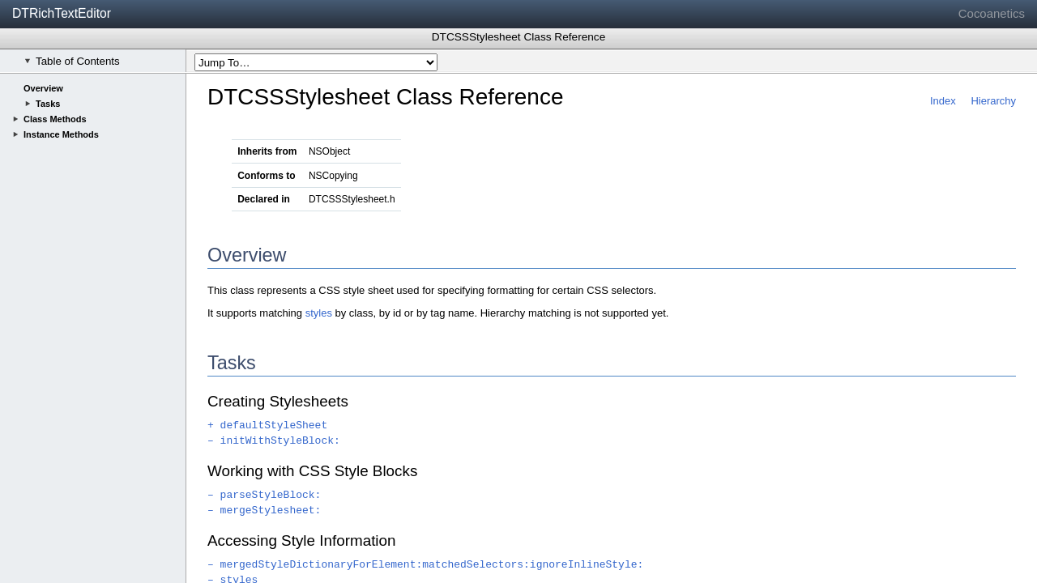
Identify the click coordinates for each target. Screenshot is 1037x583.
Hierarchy (993, 101)
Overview (43, 88)
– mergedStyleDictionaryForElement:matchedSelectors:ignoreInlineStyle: (425, 565)
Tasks (48, 104)
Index (943, 101)
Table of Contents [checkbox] (72, 61)
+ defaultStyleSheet (267, 425)
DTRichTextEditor (61, 13)
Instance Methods (61, 134)
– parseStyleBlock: (264, 495)
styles (318, 313)
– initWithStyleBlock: (273, 441)
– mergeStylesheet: (264, 510)
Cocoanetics (991, 13)
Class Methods (55, 119)
